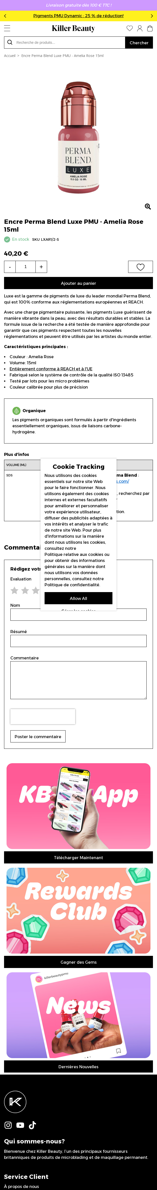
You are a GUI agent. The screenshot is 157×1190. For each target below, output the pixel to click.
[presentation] (42, 716)
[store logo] (73, 28)
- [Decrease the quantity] (10, 266)
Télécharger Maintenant (78, 857)
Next (151, 16)
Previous (6, 16)
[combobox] (64, 42)
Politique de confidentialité (72, 584)
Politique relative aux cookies (74, 554)
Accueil (9, 55)
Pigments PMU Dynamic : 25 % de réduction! (78, 15)
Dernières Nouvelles (78, 1066)
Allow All (78, 598)
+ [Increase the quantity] (41, 266)
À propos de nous (21, 1186)
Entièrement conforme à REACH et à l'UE (51, 369)
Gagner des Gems (79, 962)
